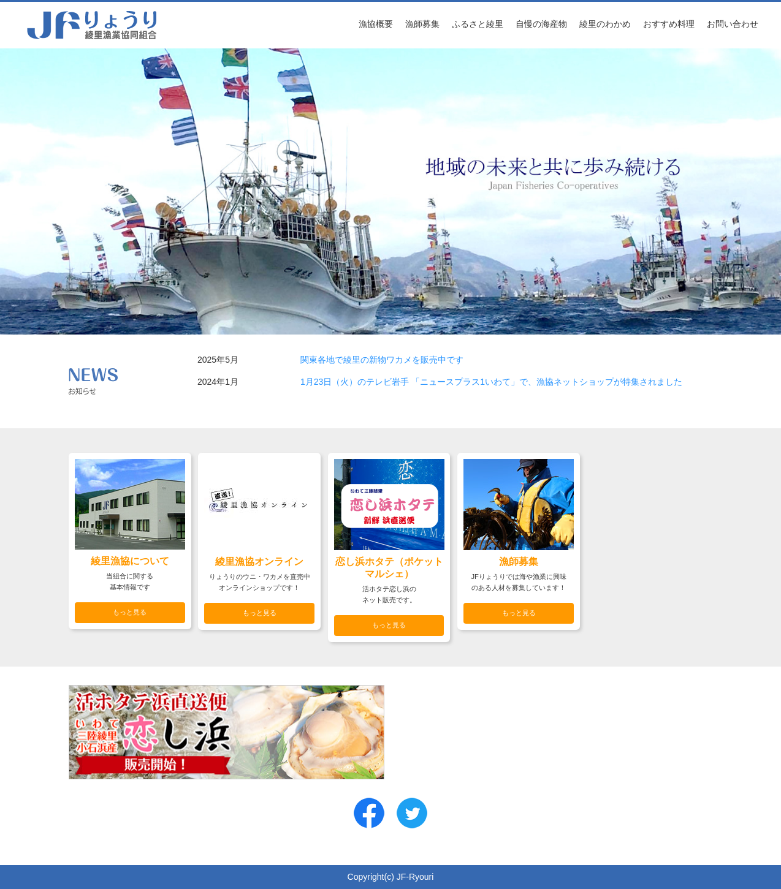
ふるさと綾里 (477, 24)
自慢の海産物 (541, 24)
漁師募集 (422, 24)
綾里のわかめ (605, 24)
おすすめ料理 (669, 24)
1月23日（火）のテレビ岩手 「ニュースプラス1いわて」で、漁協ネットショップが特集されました (491, 382)
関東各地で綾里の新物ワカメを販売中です (381, 360)
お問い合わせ (732, 24)
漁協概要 (376, 24)
